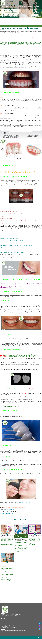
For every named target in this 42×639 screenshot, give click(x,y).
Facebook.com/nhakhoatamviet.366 (6, 513)
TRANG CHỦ (2, 6)
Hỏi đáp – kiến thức (23, 6)
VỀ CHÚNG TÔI (8, 6)
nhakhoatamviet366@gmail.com (8, 509)
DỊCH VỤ (12, 6)
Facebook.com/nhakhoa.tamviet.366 (9, 616)
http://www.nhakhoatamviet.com (26, 502)
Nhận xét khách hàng (31, 6)
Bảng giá (17, 6)
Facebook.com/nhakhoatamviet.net (12, 627)
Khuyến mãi (38, 6)
